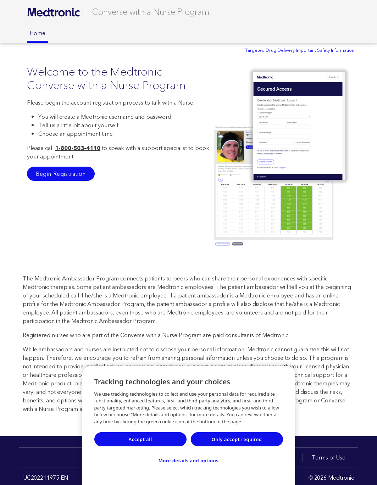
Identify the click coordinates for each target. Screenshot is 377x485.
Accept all (140, 439)
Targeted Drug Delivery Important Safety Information (299, 50)
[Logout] (347, 12)
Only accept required (237, 439)
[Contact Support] (336, 12)
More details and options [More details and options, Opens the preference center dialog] (189, 460)
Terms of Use (328, 458)
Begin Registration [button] (61, 174)
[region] (188, 425)
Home (37, 33)
